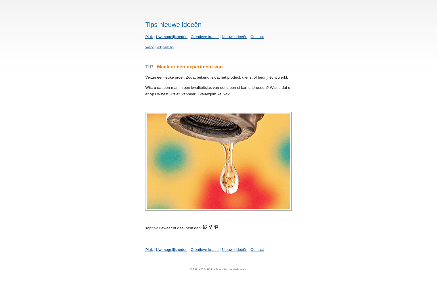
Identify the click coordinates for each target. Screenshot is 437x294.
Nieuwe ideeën (234, 37)
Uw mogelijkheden (172, 37)
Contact (257, 37)
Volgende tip (165, 47)
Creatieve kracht (205, 37)
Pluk (149, 37)
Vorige (149, 47)
